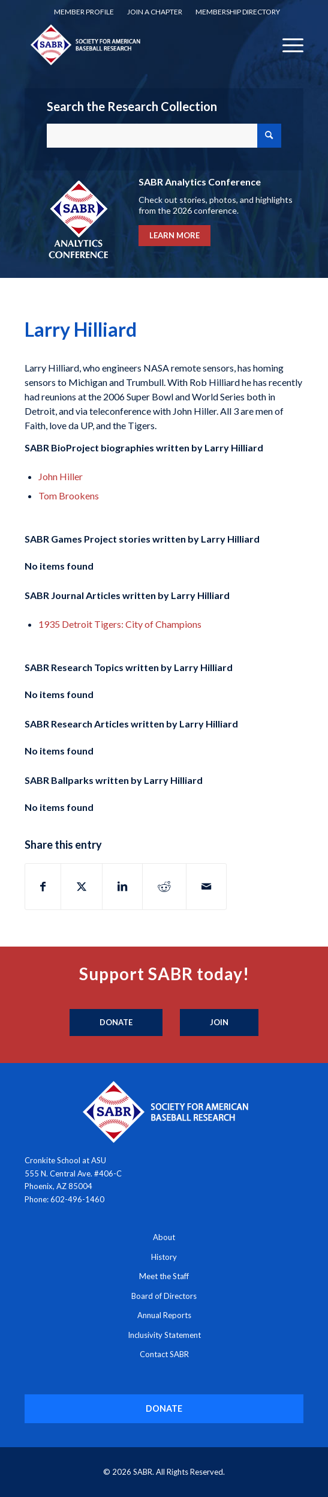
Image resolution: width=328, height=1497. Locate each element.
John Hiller (60, 476)
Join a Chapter (154, 11)
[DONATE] (164, 1408)
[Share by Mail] (206, 886)
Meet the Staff (164, 1276)
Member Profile (84, 11)
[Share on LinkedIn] (122, 886)
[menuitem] (84, 12)
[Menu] (286, 44)
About (164, 1237)
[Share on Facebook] (43, 886)
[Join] (219, 1023)
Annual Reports (164, 1315)
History (164, 1257)
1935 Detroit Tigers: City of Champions (119, 624)
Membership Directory (237, 11)
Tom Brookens (68, 495)
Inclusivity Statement (164, 1335)
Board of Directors (164, 1296)
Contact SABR (164, 1354)
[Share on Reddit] (164, 886)
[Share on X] (81, 886)
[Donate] (116, 1023)
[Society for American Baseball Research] (136, 44)
